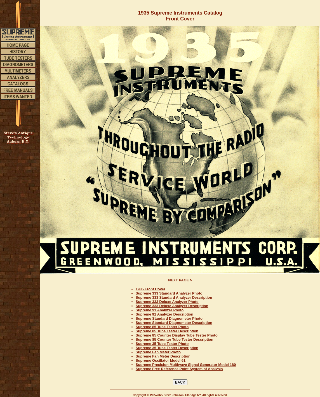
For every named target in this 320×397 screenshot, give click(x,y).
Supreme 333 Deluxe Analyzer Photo (167, 302)
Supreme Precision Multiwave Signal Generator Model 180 (186, 365)
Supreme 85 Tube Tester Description (167, 331)
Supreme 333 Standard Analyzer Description (174, 297)
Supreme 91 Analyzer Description (164, 314)
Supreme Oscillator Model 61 (160, 360)
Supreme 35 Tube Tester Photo (162, 344)
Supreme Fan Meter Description (163, 356)
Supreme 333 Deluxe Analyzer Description (172, 306)
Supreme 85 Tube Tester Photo (162, 327)
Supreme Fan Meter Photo (158, 352)
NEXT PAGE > (180, 280)
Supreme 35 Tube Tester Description (167, 348)
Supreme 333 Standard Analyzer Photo (169, 293)
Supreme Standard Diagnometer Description (174, 323)
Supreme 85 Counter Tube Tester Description (174, 339)
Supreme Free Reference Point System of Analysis (179, 369)
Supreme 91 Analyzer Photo (159, 310)
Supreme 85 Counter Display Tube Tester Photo (177, 335)
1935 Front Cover (150, 289)
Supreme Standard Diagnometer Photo (169, 318)
